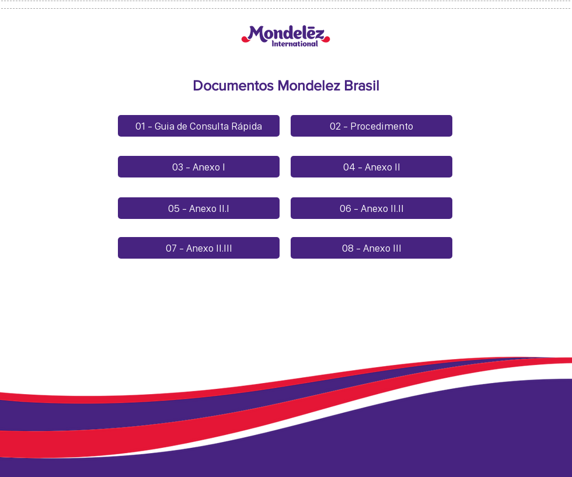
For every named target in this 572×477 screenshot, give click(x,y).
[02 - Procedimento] (371, 126)
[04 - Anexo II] (371, 166)
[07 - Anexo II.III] (199, 248)
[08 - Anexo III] (371, 248)
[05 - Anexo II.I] (199, 208)
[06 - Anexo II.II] (371, 208)
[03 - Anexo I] (199, 166)
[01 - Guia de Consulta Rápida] (199, 126)
